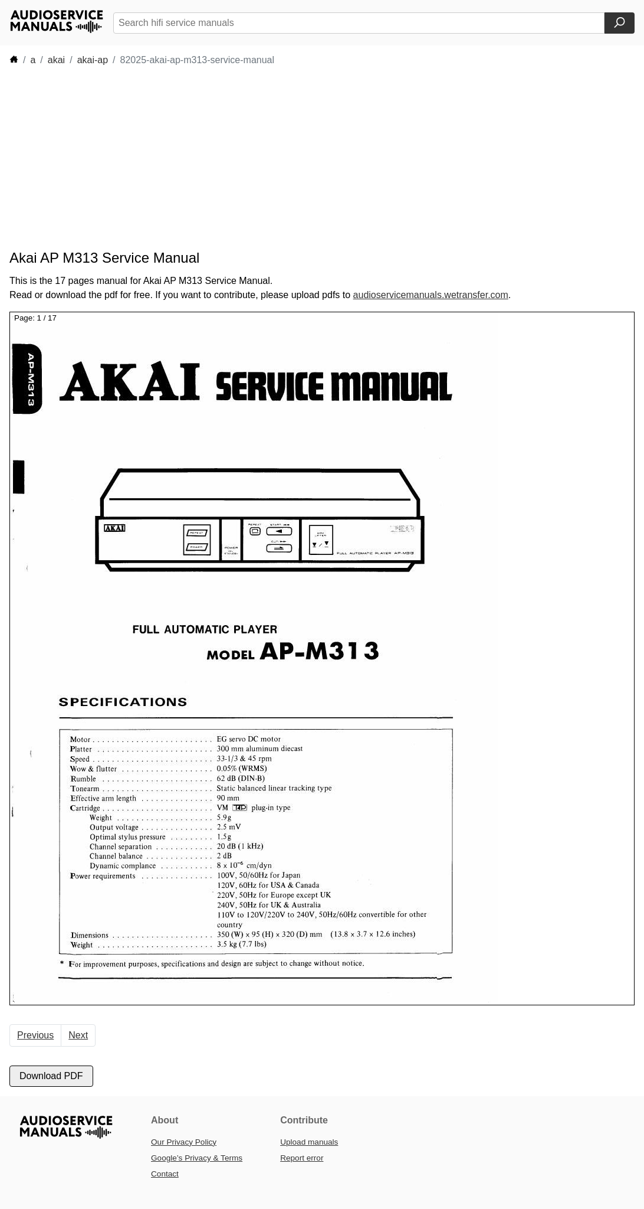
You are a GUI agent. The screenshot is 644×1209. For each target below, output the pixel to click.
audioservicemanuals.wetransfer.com (430, 295)
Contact (165, 1173)
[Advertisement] (224, 158)
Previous (35, 1035)
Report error (301, 1158)
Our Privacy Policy (183, 1142)
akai (56, 60)
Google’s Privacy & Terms (196, 1158)
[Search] (619, 23)
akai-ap (92, 60)
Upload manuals (309, 1142)
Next (78, 1035)
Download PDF (51, 1076)
